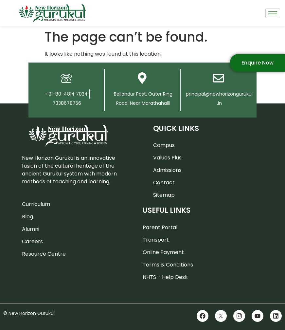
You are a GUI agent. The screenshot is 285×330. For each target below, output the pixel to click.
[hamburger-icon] (272, 13)
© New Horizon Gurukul (29, 313)
